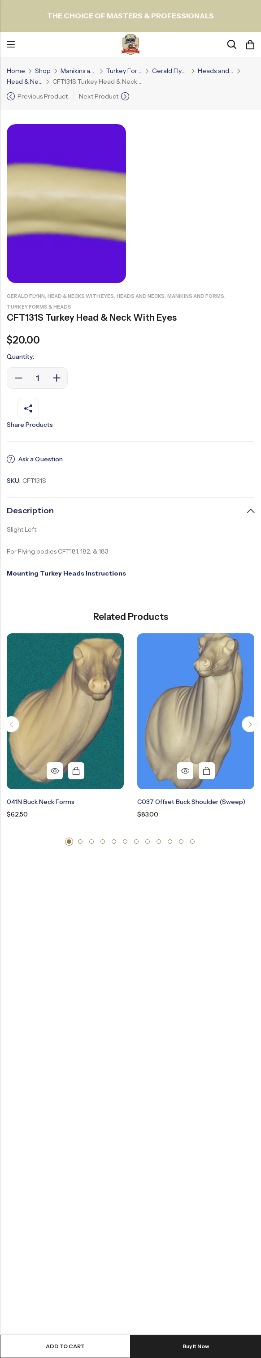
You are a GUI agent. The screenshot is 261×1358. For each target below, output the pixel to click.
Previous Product (42, 96)
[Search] (231, 44)
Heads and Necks (216, 71)
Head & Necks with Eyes (25, 81)
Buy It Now (196, 1346)
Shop (43, 71)
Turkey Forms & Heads (124, 71)
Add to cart (65, 1346)
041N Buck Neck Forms (40, 802)
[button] (11, 724)
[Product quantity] (37, 378)
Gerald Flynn (170, 71)
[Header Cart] (249, 45)
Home (16, 71)
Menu (11, 45)
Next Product (98, 96)
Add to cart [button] (76, 770)
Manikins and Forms (78, 71)
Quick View (55, 770)
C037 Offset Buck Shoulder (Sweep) (191, 802)
